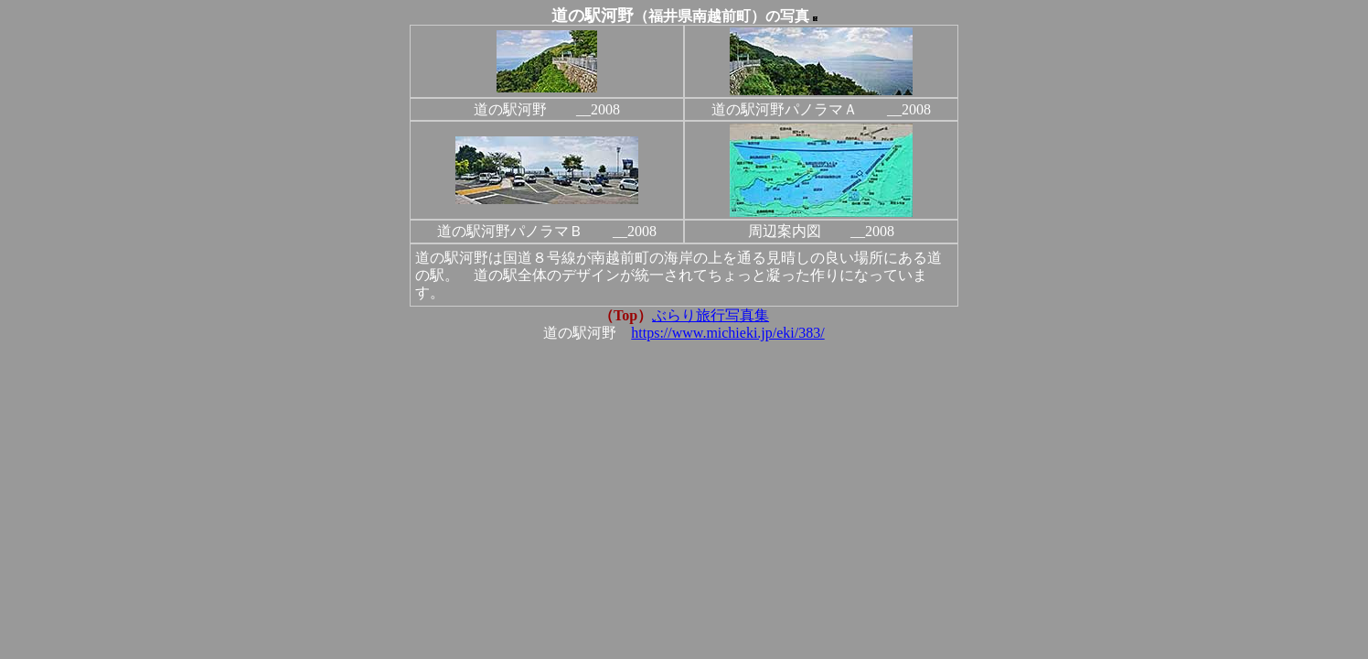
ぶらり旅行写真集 (710, 315)
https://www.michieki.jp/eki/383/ (727, 332)
